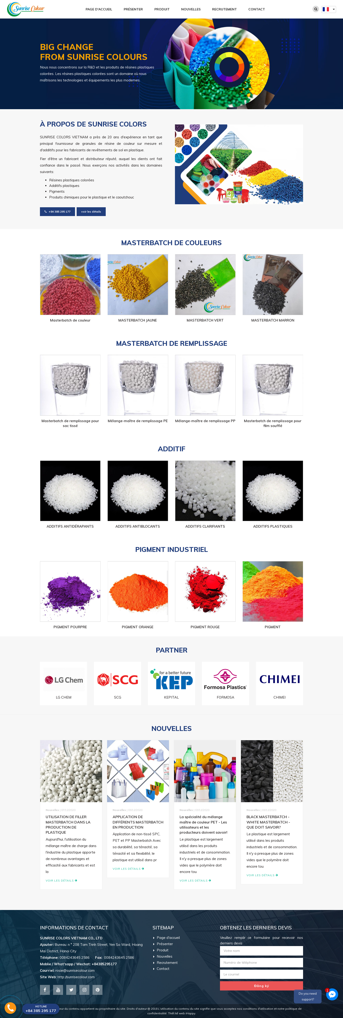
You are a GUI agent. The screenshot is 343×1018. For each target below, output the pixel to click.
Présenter (133, 9)
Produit (162, 9)
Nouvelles (191, 9)
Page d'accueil (99, 9)
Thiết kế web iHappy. (182, 1013)
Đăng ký (261, 986)
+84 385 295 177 (57, 211)
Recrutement (224, 9)
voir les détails (91, 211)
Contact (256, 9)
